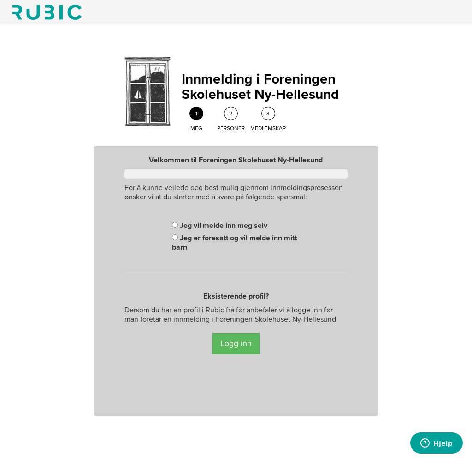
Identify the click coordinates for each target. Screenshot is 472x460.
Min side (47, 12)
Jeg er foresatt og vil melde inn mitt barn (234, 242)
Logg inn (236, 343)
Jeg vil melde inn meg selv (219, 225)
